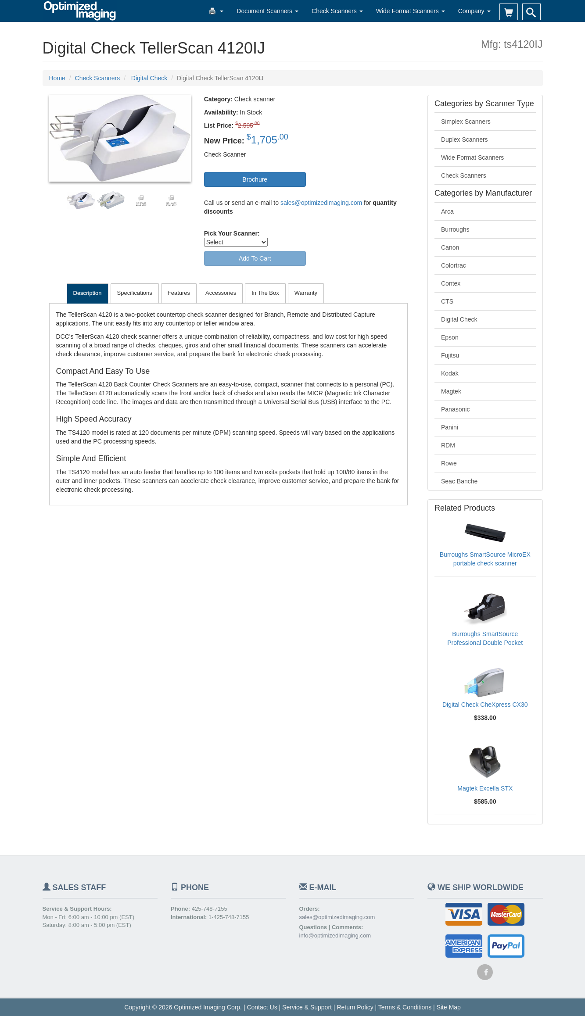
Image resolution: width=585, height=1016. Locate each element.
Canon (450, 247)
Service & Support (307, 1007)
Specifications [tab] (134, 293)
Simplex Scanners (466, 121)
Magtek (451, 391)
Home (57, 78)
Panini (449, 427)
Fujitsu (450, 355)
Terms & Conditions (404, 1007)
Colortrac (453, 265)
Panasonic (455, 409)
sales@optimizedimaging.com (321, 202)
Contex (450, 283)
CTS (447, 301)
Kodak (450, 373)
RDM (448, 445)
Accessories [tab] (220, 293)
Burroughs (455, 229)
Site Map (449, 1007)
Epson (450, 337)
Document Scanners (267, 10)
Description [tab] (87, 293)
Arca (447, 211)
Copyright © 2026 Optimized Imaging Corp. (183, 1007)
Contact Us (262, 1007)
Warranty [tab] (305, 293)
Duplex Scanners (464, 139)
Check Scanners (337, 10)
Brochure (254, 179)
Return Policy (355, 1007)
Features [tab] (179, 293)
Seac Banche (459, 481)
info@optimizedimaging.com (335, 935)
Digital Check (459, 319)
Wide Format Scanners (410, 10)
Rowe (449, 463)
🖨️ (216, 10)
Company (474, 10)
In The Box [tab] (265, 293)
